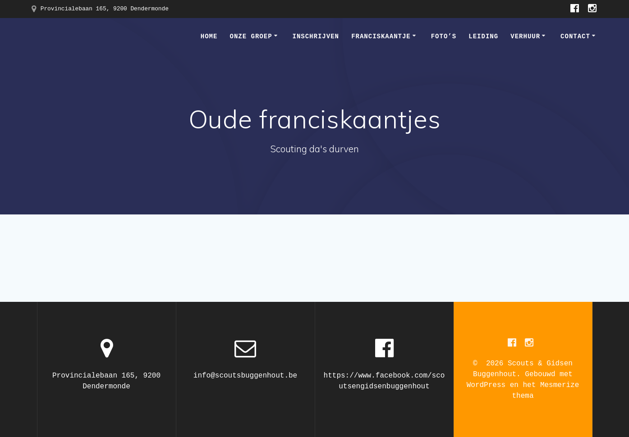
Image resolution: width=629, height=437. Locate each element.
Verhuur (525, 36)
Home (209, 36)
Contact (575, 36)
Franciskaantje (381, 36)
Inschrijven (316, 36)
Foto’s (443, 36)
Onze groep (251, 36)
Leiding (483, 36)
